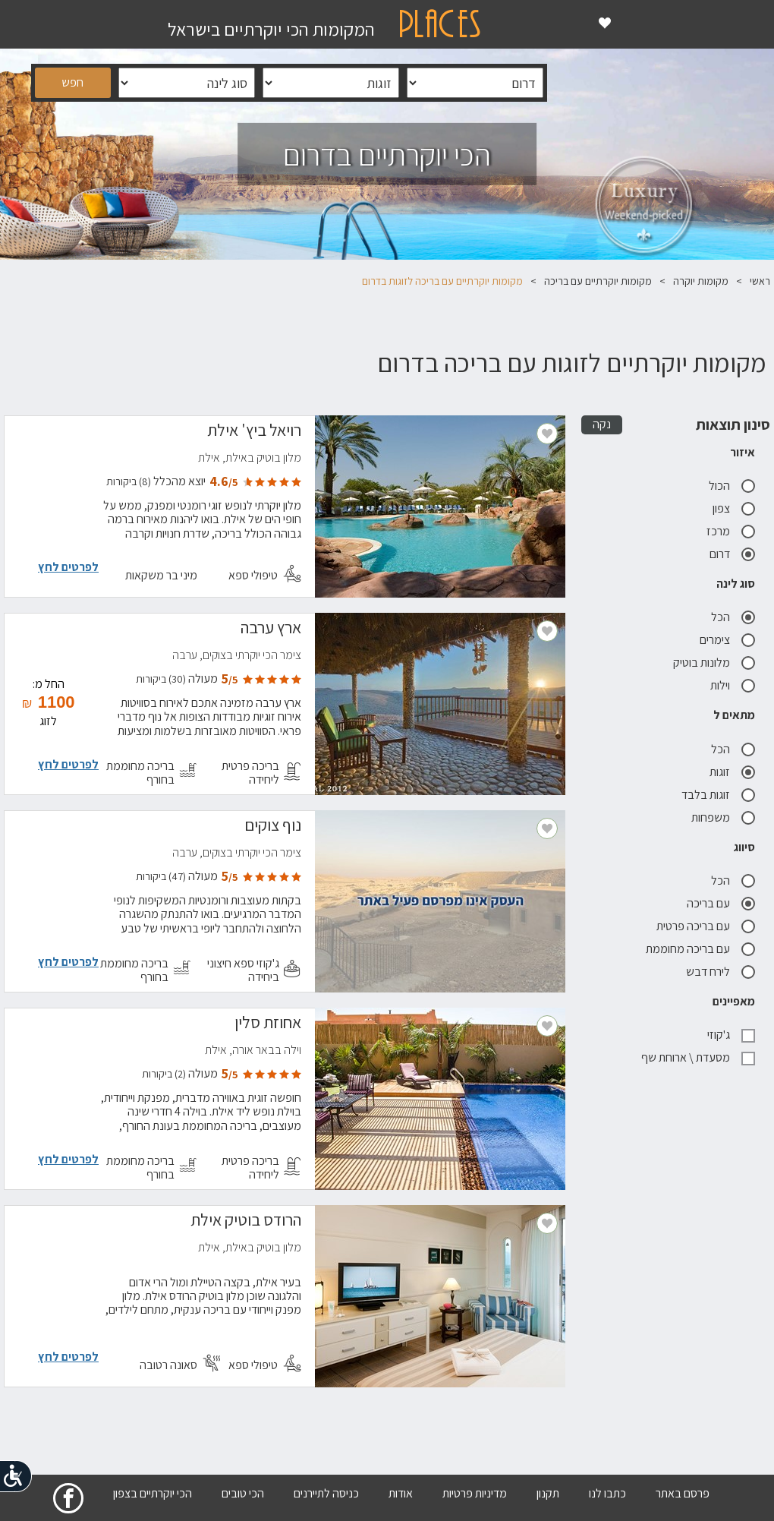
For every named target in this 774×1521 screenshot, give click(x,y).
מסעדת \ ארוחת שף (698, 1057)
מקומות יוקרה (700, 281)
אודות (401, 1493)
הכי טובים (243, 1493)
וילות (732, 685)
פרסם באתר (683, 1493)
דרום (732, 554)
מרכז (730, 531)
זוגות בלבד (718, 795)
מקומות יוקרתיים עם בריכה (598, 281)
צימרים (727, 640)
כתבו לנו (607, 1493)
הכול (732, 486)
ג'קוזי (731, 1035)
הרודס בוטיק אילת (245, 1221)
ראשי (760, 281)
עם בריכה (721, 903)
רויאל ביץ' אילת (254, 432)
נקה (602, 424)
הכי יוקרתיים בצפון (152, 1493)
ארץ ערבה (271, 629)
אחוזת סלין (267, 1024)
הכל (733, 617)
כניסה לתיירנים (326, 1493)
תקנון (547, 1493)
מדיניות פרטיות (474, 1493)
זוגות (732, 772)
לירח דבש (720, 972)
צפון (734, 508)
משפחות (723, 817)
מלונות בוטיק (714, 663)
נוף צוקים (272, 827)
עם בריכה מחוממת (700, 949)
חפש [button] (72, 82)
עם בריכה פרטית (705, 926)
